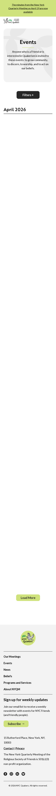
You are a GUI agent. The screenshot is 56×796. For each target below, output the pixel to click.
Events (8, 663)
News (7, 669)
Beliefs (8, 676)
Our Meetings (12, 656)
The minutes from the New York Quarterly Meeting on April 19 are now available (28, 8)
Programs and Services (17, 682)
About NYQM (12, 689)
